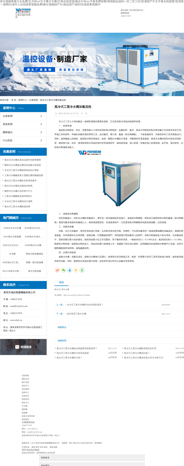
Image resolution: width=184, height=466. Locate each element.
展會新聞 (8, 124)
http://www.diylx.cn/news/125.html (77, 295)
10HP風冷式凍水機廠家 (35, 237)
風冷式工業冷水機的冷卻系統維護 (73, 353)
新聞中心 (100, 25)
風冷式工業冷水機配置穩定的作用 (140, 348)
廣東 (33, 447)
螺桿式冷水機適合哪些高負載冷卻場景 (22, 165)
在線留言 (112, 25)
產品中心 (75, 25)
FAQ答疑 (7, 140)
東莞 (37, 447)
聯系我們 (124, 25)
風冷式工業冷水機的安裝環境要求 (20, 180)
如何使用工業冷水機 (76, 314)
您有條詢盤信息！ (137, 10)
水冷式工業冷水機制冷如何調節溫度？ (85, 305)
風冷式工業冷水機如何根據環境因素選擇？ (77, 348)
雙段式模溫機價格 (34, 254)
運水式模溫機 (34, 271)
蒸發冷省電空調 (28, 416)
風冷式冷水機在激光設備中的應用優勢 (22, 160)
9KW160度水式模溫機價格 (12, 271)
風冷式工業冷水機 (67, 121)
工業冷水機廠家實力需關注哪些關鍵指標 (23, 175)
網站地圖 (124, 10)
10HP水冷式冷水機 (12, 228)
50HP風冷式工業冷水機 (12, 262)
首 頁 (13, 100)
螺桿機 (24, 409)
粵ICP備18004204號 (77, 443)
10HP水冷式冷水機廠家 (12, 245)
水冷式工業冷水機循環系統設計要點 (21, 170)
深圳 (41, 447)
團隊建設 (8, 132)
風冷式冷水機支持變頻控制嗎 (18, 186)
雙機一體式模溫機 (34, 262)
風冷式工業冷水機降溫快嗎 (17, 206)
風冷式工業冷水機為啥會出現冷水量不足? (144, 358)
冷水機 (12, 254)
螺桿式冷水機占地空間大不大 (18, 191)
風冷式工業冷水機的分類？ (69, 358)
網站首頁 (51, 25)
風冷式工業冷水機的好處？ (137, 353)
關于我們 (63, 25)
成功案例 (87, 25)
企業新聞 (33, 100)
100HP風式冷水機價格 (35, 245)
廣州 (46, 447)
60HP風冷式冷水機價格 (35, 228)
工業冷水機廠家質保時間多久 (18, 196)
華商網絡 (98, 443)
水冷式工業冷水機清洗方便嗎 (18, 201)
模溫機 (24, 413)
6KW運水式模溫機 (12, 237)
